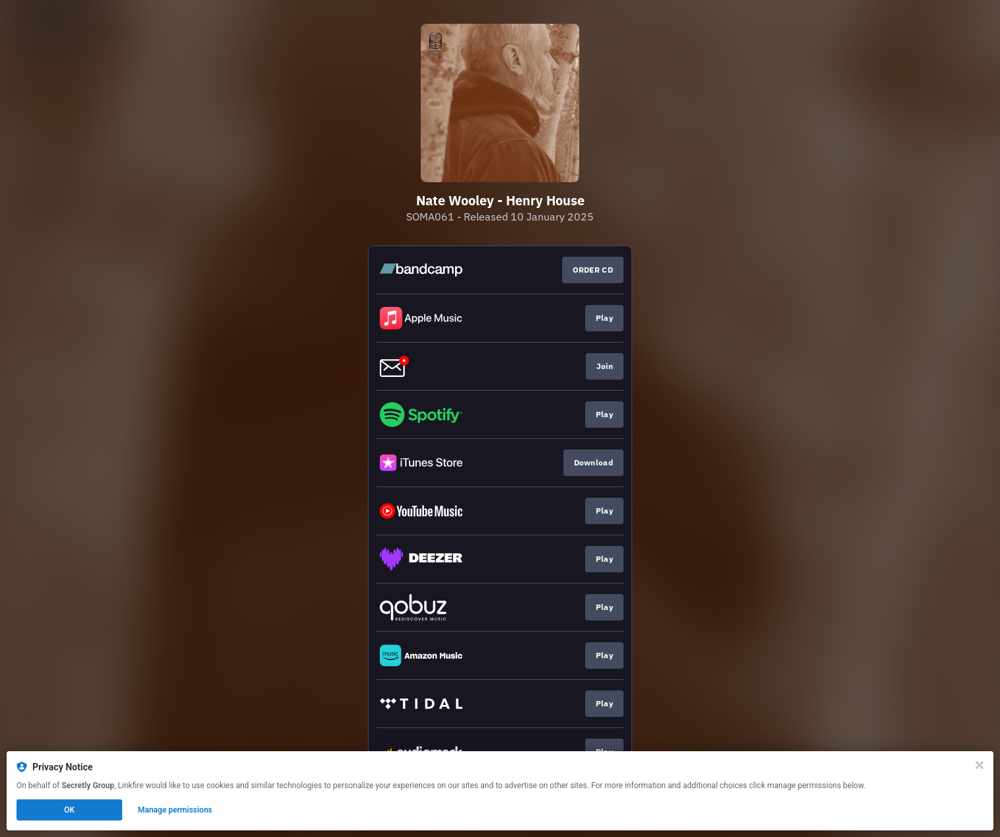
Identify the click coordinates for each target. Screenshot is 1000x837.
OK (69, 810)
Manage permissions (175, 810)
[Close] (979, 765)
